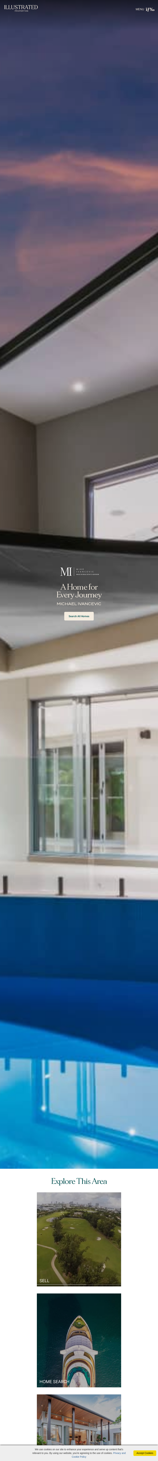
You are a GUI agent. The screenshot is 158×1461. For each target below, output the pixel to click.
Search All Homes (79, 616)
